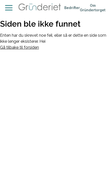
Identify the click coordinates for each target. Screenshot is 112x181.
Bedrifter (72, 8)
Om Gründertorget (92, 7)
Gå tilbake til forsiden (19, 47)
